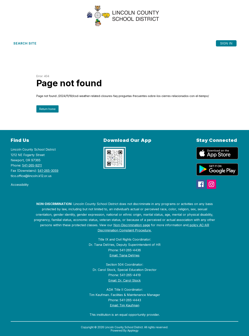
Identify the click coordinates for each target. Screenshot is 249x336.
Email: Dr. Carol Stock (124, 280)
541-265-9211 (32, 165)
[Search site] (27, 43)
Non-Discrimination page (131, 225)
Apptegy (133, 330)
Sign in (226, 43)
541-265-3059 (48, 171)
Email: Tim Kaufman (124, 305)
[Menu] (201, 43)
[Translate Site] (62, 43)
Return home (47, 109)
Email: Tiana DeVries (124, 255)
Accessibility (20, 185)
